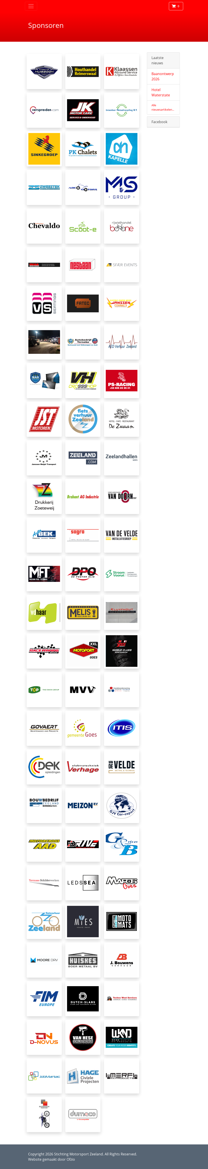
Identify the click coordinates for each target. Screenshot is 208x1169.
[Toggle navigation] (31, 6)
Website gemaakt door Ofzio (51, 1159)
